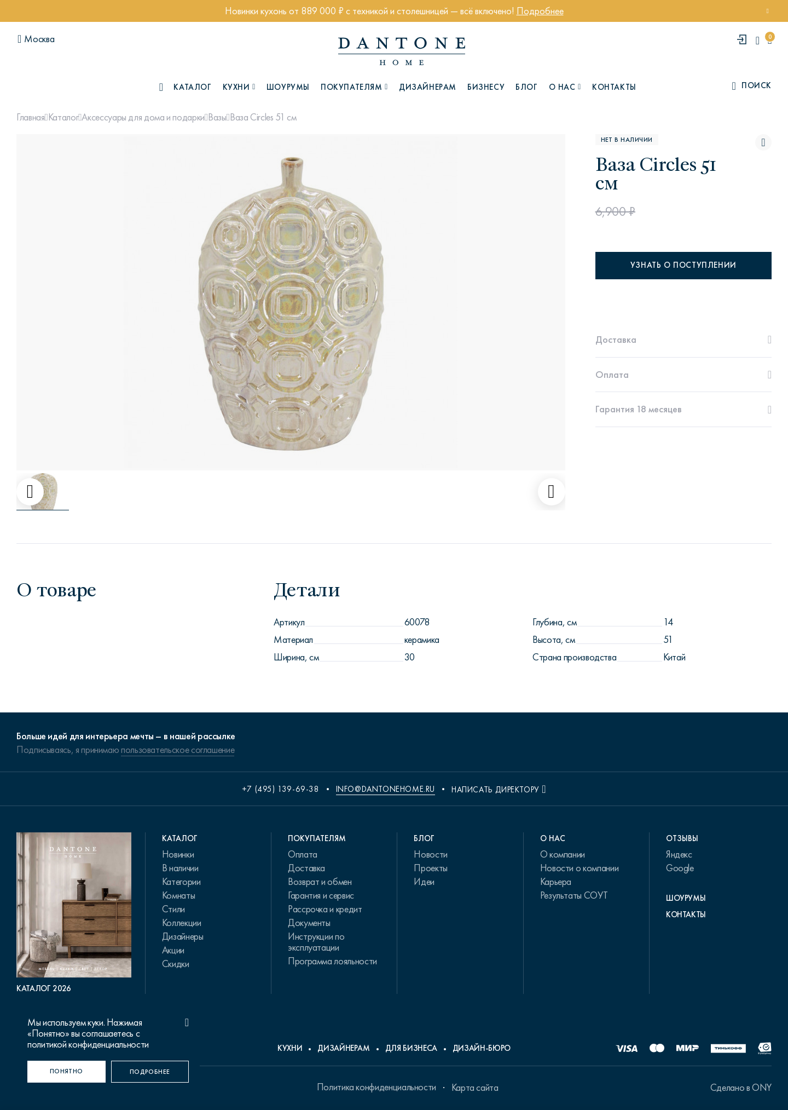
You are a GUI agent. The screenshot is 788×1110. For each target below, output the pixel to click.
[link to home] (401, 51)
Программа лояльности (332, 961)
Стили (173, 909)
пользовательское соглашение (177, 750)
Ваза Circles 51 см (263, 117)
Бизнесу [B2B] (486, 87)
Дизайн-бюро (482, 1048)
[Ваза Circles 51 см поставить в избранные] (763, 142)
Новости (430, 854)
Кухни (289, 1048)
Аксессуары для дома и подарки (143, 117)
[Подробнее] (150, 1072)
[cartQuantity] (770, 40)
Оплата (302, 854)
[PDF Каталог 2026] (73, 913)
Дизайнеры (183, 936)
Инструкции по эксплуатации (316, 942)
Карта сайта (475, 1087)
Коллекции (181, 922)
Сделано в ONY (741, 1087)
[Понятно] (66, 1072)
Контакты (614, 87)
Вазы (217, 117)
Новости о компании (579, 867)
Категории (181, 881)
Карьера (555, 881)
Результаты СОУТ (574, 895)
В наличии (180, 867)
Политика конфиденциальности (376, 1087)
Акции (173, 950)
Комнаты (178, 895)
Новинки (178, 854)
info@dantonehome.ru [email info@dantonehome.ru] (385, 789)
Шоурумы (288, 87)
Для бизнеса (411, 1048)
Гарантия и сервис (321, 895)
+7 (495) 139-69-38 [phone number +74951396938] (281, 789)
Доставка (306, 867)
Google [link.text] (680, 867)
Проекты (430, 867)
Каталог (63, 117)
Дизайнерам (427, 87)
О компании (562, 854)
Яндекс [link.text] (679, 854)
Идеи (424, 881)
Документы (309, 922)
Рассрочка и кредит (325, 909)
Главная (30, 117)
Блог (526, 87)
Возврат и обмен (320, 881)
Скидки (175, 963)
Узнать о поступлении (683, 265)
